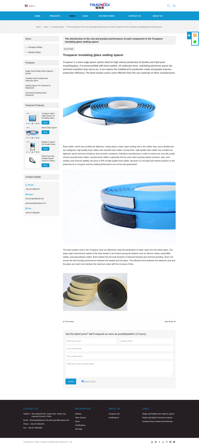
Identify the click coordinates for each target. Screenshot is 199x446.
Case (85, 16)
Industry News (34, 52)
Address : (27, 414)
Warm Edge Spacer (49, 128)
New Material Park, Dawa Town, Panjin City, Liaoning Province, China (48, 415)
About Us (158, 16)
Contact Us (134, 16)
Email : (26, 420)
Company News (57, 27)
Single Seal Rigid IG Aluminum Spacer (157, 418)
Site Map (78, 429)
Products (55, 16)
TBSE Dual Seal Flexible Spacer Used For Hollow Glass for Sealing (48, 158)
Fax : (25, 428)
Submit (71, 381)
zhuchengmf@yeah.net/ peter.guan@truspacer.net (49, 420)
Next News (169, 322)
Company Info (114, 414)
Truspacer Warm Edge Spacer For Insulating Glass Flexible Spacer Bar (49, 115)
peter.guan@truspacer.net (35, 203)
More (46, 123)
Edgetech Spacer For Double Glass (48, 143)
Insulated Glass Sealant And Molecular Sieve (160, 421)
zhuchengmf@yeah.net (34, 199)
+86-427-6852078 (32, 189)
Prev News (68, 322)
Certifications (80, 425)
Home (37, 16)
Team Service (80, 418)
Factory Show (106, 16)
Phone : (26, 424)
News (72, 16)
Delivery (78, 414)
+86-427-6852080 (32, 213)
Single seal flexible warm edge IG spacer (158, 414)
